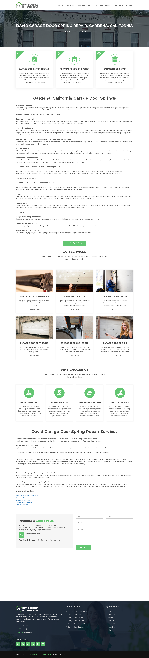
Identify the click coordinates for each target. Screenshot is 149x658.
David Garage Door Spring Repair (40, 654)
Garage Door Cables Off (76, 624)
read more (34, 309)
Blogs (129, 5)
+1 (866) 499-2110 (75, 243)
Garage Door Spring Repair (77, 611)
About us (70, 5)
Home (60, 5)
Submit (83, 548)
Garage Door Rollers (75, 618)
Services (81, 5)
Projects (92, 5)
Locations (118, 5)
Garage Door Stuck (75, 614)
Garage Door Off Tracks (76, 621)
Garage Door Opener (75, 627)
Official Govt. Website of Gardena (27, 495)
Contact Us (105, 5)
